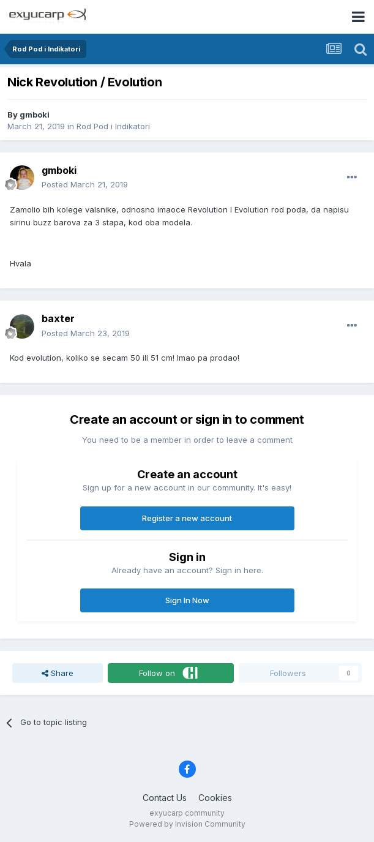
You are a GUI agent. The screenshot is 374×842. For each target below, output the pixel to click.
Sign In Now (187, 600)
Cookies (215, 797)
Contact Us (165, 797)
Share (57, 673)
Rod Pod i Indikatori (113, 126)
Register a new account (187, 518)
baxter (58, 318)
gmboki (35, 114)
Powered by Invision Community (187, 824)
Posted (85, 184)
